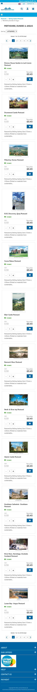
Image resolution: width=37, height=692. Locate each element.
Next (30, 40)
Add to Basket (30, 79)
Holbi (19, 689)
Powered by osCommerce (28, 689)
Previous (6, 40)
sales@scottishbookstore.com (2, 3)
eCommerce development (9, 689)
